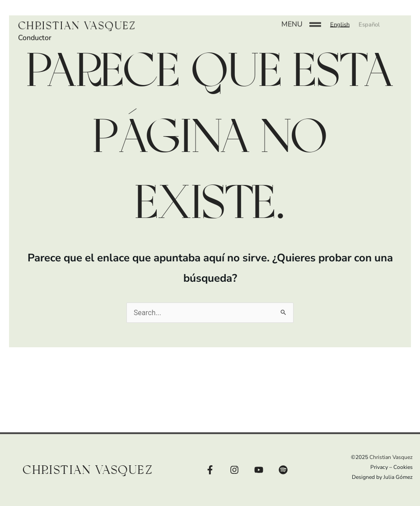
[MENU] (315, 19)
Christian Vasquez (79, 20)
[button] (340, 19)
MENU (292, 19)
